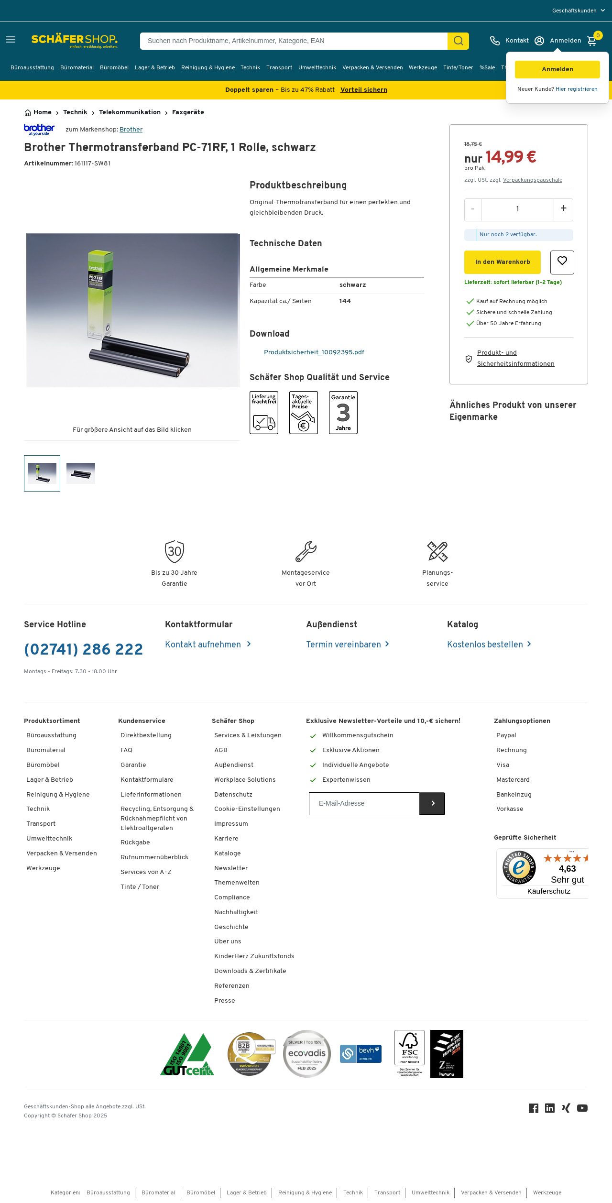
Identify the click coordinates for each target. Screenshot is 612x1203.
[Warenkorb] (594, 41)
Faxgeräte (188, 112)
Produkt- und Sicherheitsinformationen (516, 358)
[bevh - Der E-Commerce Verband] (361, 1054)
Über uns (227, 941)
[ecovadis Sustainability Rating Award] (307, 1054)
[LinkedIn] (550, 1110)
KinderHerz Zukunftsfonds (254, 956)
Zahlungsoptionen (522, 721)
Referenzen (232, 986)
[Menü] (572, 854)
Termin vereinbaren (343, 645)
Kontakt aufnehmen (204, 645)
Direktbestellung (146, 735)
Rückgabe (135, 842)
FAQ (126, 750)
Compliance (232, 897)
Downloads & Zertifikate (250, 971)
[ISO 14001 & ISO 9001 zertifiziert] (187, 1054)
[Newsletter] (364, 803)
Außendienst (233, 765)
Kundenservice (141, 721)
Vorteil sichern (363, 90)
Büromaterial (77, 68)
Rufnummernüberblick (154, 857)
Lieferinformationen (151, 794)
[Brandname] (39, 129)
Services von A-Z (146, 872)
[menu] (579, 11)
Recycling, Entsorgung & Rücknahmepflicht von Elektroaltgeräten (157, 818)
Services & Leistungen (248, 735)
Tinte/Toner (458, 68)
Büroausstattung (32, 68)
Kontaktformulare (147, 780)
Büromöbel (114, 68)
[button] (557, 69)
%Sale (487, 68)
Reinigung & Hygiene (208, 68)
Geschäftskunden (575, 11)
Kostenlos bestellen (485, 645)
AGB (221, 750)
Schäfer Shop (233, 721)
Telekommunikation (130, 112)
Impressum (231, 824)
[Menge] (517, 209)
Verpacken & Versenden (372, 68)
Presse (224, 1001)
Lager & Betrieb (155, 68)
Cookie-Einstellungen (247, 809)
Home (42, 112)
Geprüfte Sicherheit (525, 838)
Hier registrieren (577, 89)
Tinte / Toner (139, 887)
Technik (250, 68)
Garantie (133, 765)
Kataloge (227, 853)
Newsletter (231, 868)
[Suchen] (458, 41)
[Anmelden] (557, 41)
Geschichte (231, 927)
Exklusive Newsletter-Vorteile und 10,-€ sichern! (383, 721)
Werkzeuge (423, 68)
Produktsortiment (52, 721)
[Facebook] (533, 1110)
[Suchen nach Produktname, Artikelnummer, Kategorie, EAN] (298, 41)
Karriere (226, 838)
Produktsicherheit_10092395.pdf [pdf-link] (307, 352)
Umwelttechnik (317, 68)
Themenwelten (237, 882)
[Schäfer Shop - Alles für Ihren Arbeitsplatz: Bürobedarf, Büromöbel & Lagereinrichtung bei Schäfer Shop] (54, 41)
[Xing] (566, 1110)
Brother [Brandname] (131, 129)
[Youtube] (582, 1110)
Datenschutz (233, 794)
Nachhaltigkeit (236, 912)
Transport (279, 68)
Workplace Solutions (245, 780)
